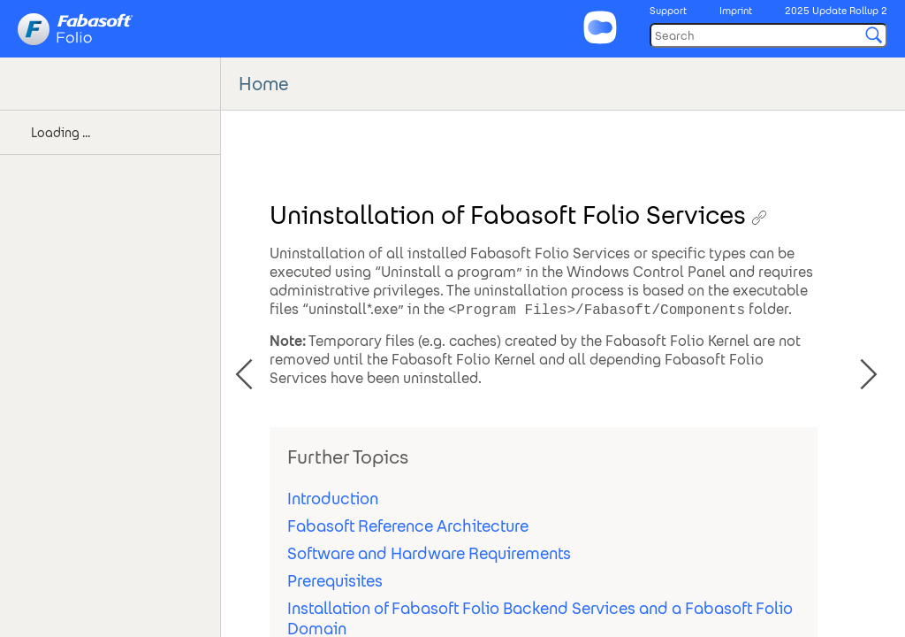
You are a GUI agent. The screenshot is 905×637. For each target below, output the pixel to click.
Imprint (735, 10)
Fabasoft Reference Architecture (408, 526)
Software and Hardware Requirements (429, 553)
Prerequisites (335, 581)
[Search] (768, 35)
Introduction (332, 498)
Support (668, 10)
